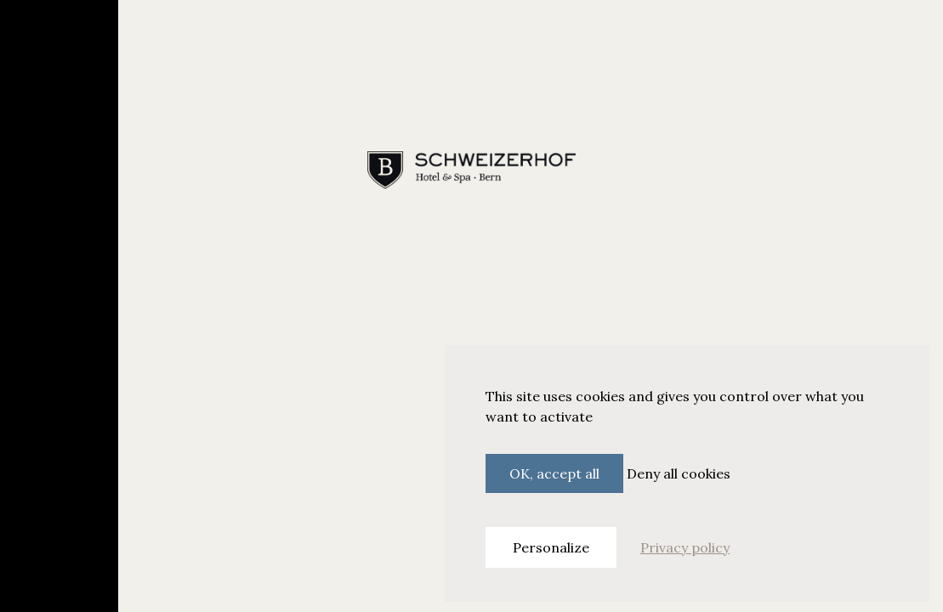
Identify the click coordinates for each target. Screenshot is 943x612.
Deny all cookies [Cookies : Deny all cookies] (678, 473)
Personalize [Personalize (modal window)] (551, 547)
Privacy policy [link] (685, 547)
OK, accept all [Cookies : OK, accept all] (554, 473)
